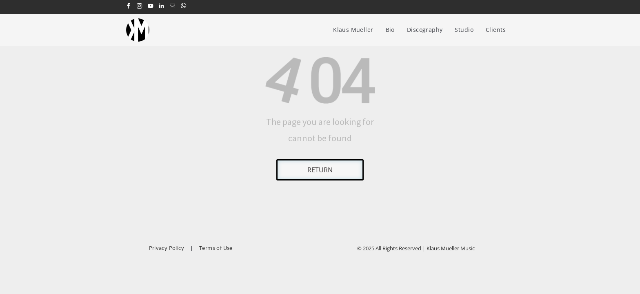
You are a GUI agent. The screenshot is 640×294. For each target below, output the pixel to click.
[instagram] (139, 7)
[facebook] (128, 7)
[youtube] (150, 7)
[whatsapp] (183, 7)
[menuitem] (353, 29)
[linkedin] (161, 7)
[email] (172, 7)
